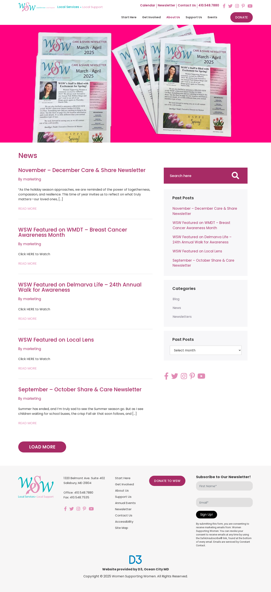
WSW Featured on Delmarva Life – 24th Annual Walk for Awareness (80, 287)
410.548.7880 (208, 5)
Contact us (187, 5)
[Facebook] (224, 6)
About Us (173, 17)
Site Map (121, 528)
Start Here (129, 17)
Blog (176, 299)
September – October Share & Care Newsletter (80, 389)
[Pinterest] (243, 6)
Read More (27, 208)
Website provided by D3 (122, 569)
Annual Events (125, 503)
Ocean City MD (156, 569)
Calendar (147, 5)
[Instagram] (237, 6)
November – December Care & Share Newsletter (82, 170)
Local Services (68, 7)
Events (212, 17)
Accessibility (124, 521)
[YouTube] (250, 6)
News (177, 308)
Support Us (194, 17)
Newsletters (182, 316)
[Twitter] (230, 6)
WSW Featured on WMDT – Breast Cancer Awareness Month (72, 232)
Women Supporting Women (134, 576)
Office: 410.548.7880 (78, 492)
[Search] (235, 176)
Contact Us (123, 515)
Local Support (92, 7)
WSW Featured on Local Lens (56, 339)
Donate (241, 17)
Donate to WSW (167, 481)
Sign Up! (206, 514)
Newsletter (166, 5)
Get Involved (151, 17)
